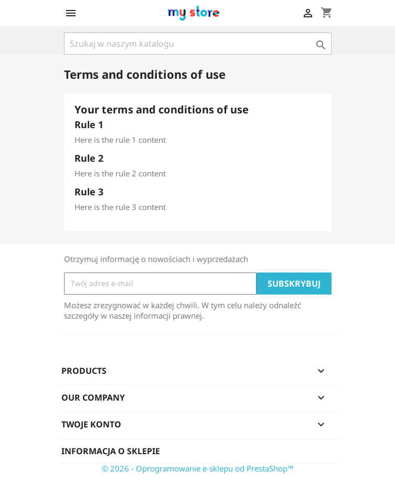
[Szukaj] (198, 44)
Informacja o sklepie (110, 451)
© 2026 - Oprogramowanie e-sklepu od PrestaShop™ (198, 468)
